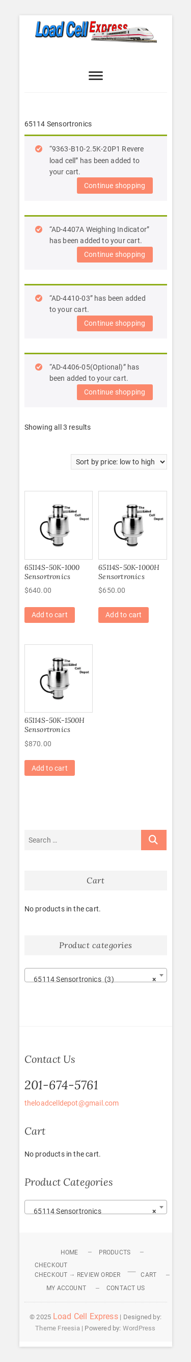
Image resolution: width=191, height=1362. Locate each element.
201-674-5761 (61, 1085)
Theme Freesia (57, 1328)
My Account (66, 1288)
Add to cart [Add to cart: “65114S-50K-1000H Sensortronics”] (123, 615)
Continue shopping (114, 185)
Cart (148, 1274)
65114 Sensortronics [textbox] (92, 1211)
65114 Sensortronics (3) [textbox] (92, 979)
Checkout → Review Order (78, 1274)
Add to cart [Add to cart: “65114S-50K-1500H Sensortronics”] (50, 768)
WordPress (139, 1328)
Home (69, 1252)
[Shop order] (119, 461)
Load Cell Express (85, 1316)
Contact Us (125, 1288)
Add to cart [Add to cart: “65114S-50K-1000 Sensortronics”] (50, 615)
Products (115, 1252)
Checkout (51, 1265)
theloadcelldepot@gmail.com (71, 1103)
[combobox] (95, 975)
